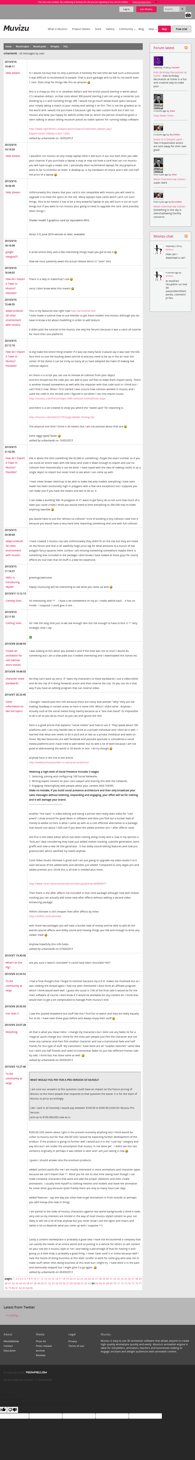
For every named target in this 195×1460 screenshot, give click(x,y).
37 (132, 1278)
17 (60, 1278)
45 (24, 1283)
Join (146, 9)
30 (107, 1278)
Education (10, 1350)
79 (9, 1288)
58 (71, 1283)
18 (63, 1278)
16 (56, 1278)
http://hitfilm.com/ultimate (45, 916)
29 (103, 1278)
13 (45, 1278)
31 (111, 1278)
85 (31, 1288)
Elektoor (169, 249)
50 (42, 1283)
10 (34, 1278)
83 (24, 1288)
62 (85, 1283)
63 (89, 1283)
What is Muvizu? (57, 29)
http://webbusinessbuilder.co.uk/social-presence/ (59, 762)
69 (111, 1283)
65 (96, 1283)
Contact (8, 1346)
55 (60, 1283)
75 (133, 1283)
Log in (126, 9)
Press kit (41, 1341)
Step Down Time (164, 115)
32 (114, 1278)
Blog (141, 29)
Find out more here (142, 2)
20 (71, 1278)
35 (125, 1278)
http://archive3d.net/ (83, 310)
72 (122, 1283)
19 (67, 1278)
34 (122, 1278)
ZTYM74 (169, 276)
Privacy (72, 1341)
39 (140, 1278)
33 (118, 1278)
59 (75, 1283)
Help (151, 29)
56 (64, 1283)
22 (78, 1278)
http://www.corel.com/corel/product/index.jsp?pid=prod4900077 (67, 883)
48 (35, 1283)
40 (6, 1283)
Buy (164, 29)
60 (78, 1283)
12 (41, 1278)
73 (125, 1283)
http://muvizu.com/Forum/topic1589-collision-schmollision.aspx (67, 398)
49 (38, 1283)
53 (53, 1283)
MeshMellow (11, 1341)
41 (9, 1283)
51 (46, 1283)
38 (136, 1278)
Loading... (12, 1315)
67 (104, 1283)
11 (38, 1278)
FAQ (65, 46)
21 (74, 1278)
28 (100, 1278)
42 (13, 1283)
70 (114, 1283)
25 (89, 1278)
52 (49, 1283)
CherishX (175, 67)
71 (118, 1283)
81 (16, 1288)
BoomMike (175, 134)
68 (107, 1283)
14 (49, 1278)
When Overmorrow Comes (170, 179)
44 (20, 1283)
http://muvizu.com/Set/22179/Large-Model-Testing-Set (61, 417)
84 (27, 1288)
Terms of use (76, 1346)
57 (67, 1283)
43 (17, 1283)
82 (20, 1288)
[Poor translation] (12, 1410)
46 (27, 1283)
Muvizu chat (163, 236)
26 (92, 1278)
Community (126, 29)
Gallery (110, 29)
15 (52, 1278)
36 (129, 1278)
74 (129, 1283)
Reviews (41, 1355)
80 (13, 1288)
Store (98, 29)
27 (96, 1278)
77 (140, 1283)
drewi (172, 111)
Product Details (81, 29)
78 (6, 1288)
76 (136, 1283)
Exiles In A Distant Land (168, 139)
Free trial (181, 29)
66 (100, 1283)
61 (82, 1283)
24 (85, 1278)
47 (31, 1283)
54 (56, 1283)
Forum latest (164, 48)
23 (81, 1278)
